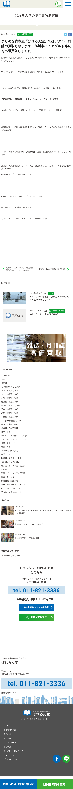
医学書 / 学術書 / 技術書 (11, 458)
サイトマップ (9, 755)
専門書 (4, 383)
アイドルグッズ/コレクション (13, 439)
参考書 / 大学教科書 (9, 428)
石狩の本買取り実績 (9, 398)
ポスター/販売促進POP (11, 420)
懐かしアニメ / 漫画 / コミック (14, 436)
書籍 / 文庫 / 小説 (8, 443)
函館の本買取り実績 (9, 413)
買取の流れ (8, 734)
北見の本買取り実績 (9, 402)
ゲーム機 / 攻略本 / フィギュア (14, 484)
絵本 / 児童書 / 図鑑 (9, 424)
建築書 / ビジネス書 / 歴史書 (13, 466)
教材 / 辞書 (5, 432)
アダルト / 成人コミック (11, 492)
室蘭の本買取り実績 (9, 390)
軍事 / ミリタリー (8, 477)
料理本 (4, 469)
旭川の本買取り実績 (9, 394)
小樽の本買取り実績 (9, 417)
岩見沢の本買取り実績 (10, 405)
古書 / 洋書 (5, 447)
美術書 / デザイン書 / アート (13, 462)
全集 (3, 379)
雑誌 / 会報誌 (6, 454)
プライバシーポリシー (12, 759)
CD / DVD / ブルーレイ (10, 488)
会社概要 (7, 747)
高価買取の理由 (10, 730)
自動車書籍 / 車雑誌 (9, 451)
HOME (6, 726)
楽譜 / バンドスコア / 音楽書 (13, 473)
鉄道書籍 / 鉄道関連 (9, 481)
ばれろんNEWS (10, 743)
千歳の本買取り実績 (9, 409)
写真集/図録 (6, 375)
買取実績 (7, 738)
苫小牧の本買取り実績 (10, 387)
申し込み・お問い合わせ (13, 751)
